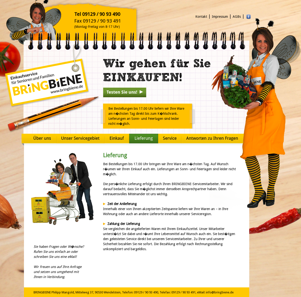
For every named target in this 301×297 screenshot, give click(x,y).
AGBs (237, 16)
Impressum (220, 16)
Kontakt (201, 16)
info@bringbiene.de (220, 292)
